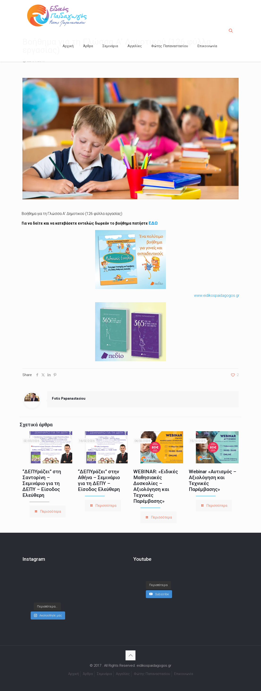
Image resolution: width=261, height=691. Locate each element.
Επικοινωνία (183, 674)
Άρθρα (88, 674)
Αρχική (73, 674)
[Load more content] (158, 580)
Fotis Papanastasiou (68, 398)
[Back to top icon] (130, 655)
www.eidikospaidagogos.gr (216, 295)
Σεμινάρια (104, 674)
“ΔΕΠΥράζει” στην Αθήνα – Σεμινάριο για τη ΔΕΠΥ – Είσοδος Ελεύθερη (99, 480)
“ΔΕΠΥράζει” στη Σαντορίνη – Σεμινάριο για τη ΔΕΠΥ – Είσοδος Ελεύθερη (41, 483)
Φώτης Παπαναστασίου (152, 674)
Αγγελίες (123, 674)
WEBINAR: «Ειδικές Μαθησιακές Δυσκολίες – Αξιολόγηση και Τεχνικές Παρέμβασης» (155, 486)
